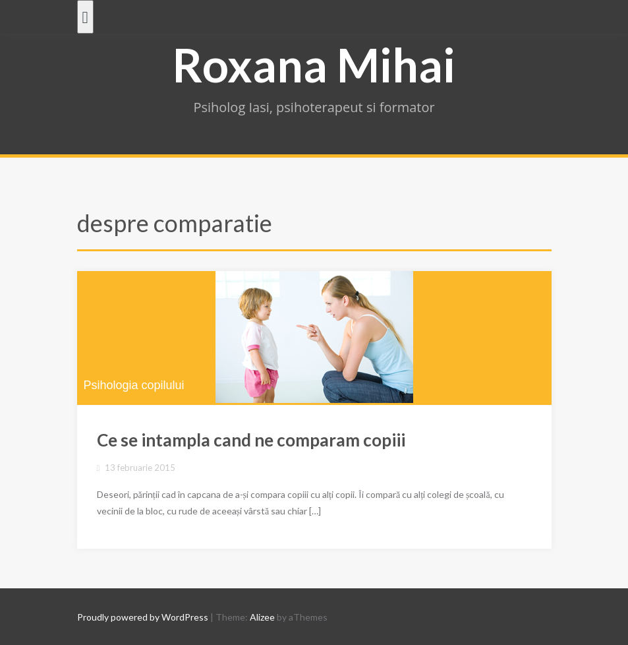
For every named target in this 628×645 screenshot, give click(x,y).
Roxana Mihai (314, 64)
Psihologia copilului (134, 385)
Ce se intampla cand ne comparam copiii (251, 439)
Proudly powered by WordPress (142, 617)
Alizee (262, 617)
